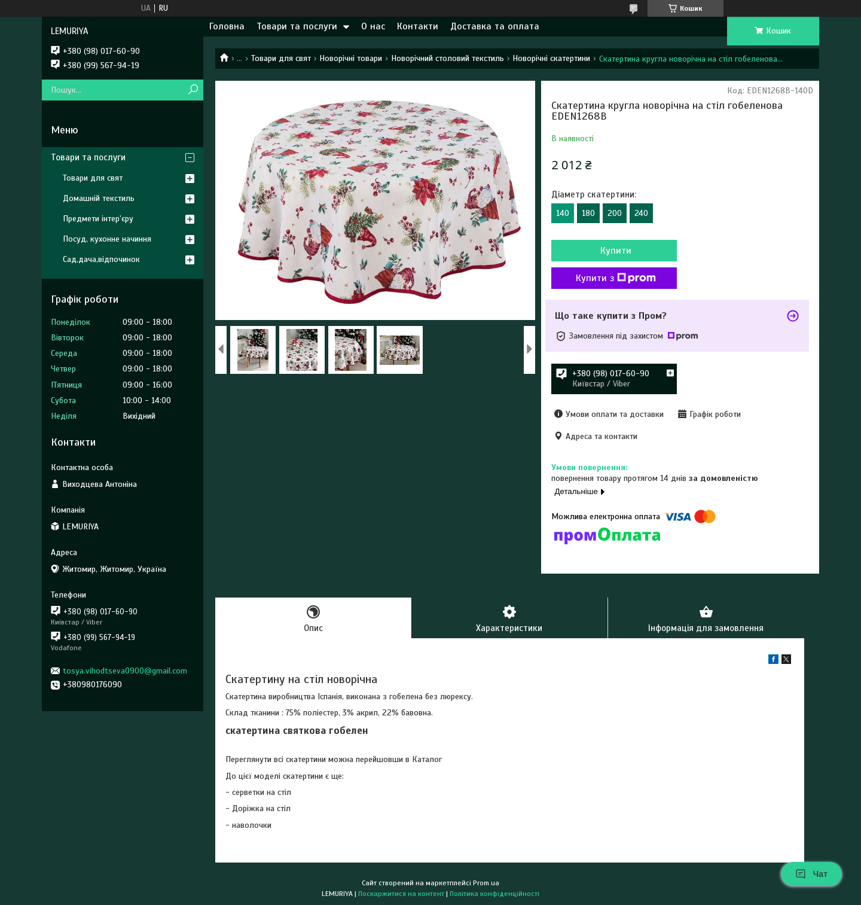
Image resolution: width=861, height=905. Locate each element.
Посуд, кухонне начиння (107, 239)
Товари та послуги (297, 26)
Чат (811, 874)
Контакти (417, 26)
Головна (227, 26)
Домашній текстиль (99, 198)
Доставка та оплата (494, 26)
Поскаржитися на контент (401, 893)
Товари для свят (281, 58)
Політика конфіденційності (494, 893)
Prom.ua (486, 883)
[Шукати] (192, 90)
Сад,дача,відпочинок (101, 259)
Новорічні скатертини (551, 58)
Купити (615, 251)
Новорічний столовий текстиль (447, 58)
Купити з (616, 278)
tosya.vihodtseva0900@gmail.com (125, 671)
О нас (373, 26)
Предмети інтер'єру (98, 219)
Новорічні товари (350, 58)
